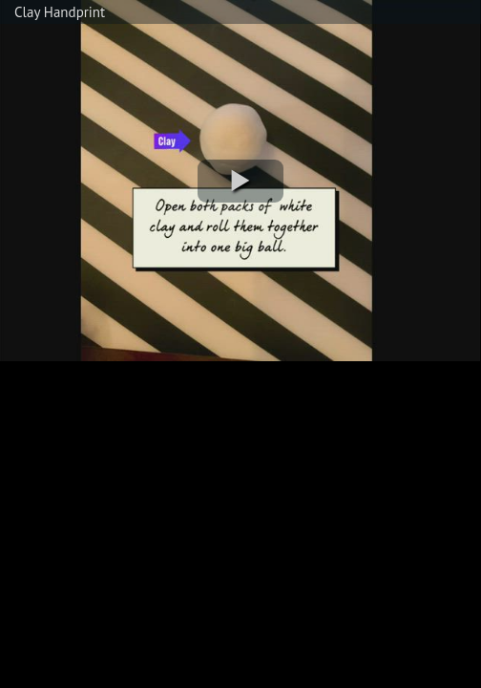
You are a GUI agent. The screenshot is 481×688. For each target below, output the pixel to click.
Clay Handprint (59, 12)
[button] (240, 181)
